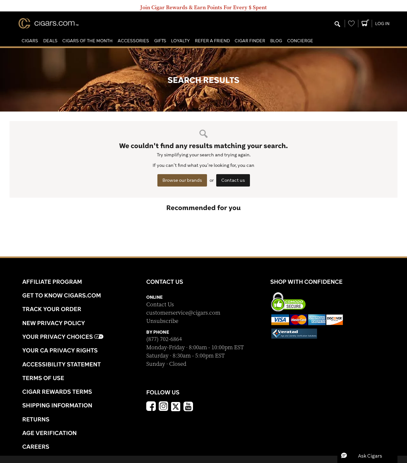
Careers (35, 446)
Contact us (233, 180)
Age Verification (49, 433)
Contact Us (160, 304)
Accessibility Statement (61, 364)
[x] (176, 406)
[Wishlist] (351, 23)
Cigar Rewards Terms (57, 391)
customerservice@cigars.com (183, 313)
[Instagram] (163, 407)
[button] (30, 40)
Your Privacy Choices (62, 336)
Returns (36, 419)
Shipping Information (57, 405)
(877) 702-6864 (164, 339)
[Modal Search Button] (337, 24)
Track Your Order (51, 309)
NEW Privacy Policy (53, 323)
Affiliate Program (52, 281)
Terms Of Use (43, 378)
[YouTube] (188, 407)
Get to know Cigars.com (61, 295)
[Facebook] (151, 407)
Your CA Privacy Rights (60, 350)
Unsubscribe (162, 321)
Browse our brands (182, 180)
